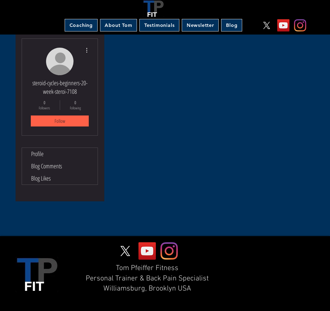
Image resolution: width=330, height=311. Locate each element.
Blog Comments (46, 166)
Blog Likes (41, 178)
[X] (266, 25)
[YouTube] (283, 25)
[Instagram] (300, 25)
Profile (37, 154)
